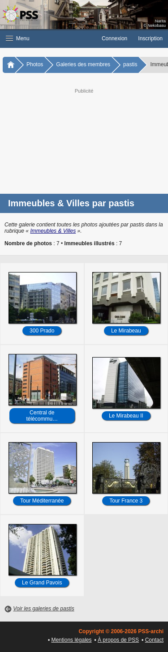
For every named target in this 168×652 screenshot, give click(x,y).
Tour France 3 (125, 501)
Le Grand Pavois (42, 583)
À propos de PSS (118, 640)
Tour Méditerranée (42, 501)
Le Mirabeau (126, 331)
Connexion (114, 38)
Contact (154, 640)
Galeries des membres (83, 64)
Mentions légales (71, 640)
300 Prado (42, 331)
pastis (130, 64)
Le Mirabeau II (126, 416)
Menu (18, 38)
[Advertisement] (84, 140)
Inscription (150, 38)
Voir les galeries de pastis (43, 608)
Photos (34, 64)
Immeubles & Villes (53, 231)
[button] (48, 38)
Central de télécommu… (42, 415)
